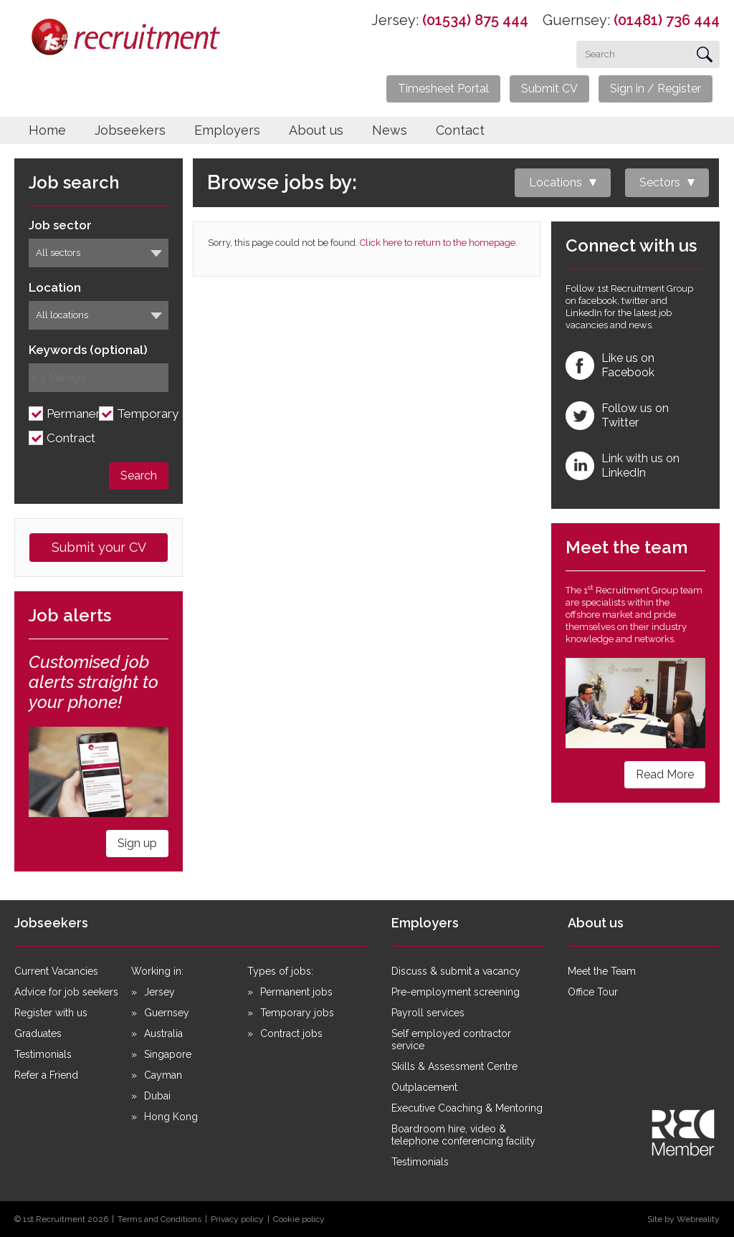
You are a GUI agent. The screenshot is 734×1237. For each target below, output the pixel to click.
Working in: (157, 971)
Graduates (38, 1033)
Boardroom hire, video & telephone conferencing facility (463, 1135)
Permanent (77, 414)
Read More (665, 774)
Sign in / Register (655, 88)
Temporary (147, 414)
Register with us (50, 1012)
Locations (555, 182)
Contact (460, 130)
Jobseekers (130, 130)
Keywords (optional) (88, 350)
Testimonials (43, 1054)
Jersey (159, 992)
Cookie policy (299, 1219)
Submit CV (549, 88)
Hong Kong (171, 1116)
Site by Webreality (683, 1219)
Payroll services (427, 1012)
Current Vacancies (56, 971)
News (389, 130)
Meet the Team (602, 971)
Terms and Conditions (159, 1219)
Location (55, 288)
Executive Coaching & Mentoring (467, 1108)
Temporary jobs (297, 1012)
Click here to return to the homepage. (439, 242)
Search (138, 475)
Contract (71, 438)
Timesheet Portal (443, 88)
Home (47, 130)
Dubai (157, 1096)
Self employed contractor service (451, 1039)
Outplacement (424, 1087)
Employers (227, 130)
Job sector (60, 225)
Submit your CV (99, 547)
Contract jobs (291, 1033)
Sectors (659, 182)
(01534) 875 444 (475, 20)
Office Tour (593, 992)
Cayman (163, 1075)
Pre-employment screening (455, 992)
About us (316, 130)
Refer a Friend (46, 1075)
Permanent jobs (296, 992)
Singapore (167, 1054)
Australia (163, 1033)
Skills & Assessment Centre (454, 1066)
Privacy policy (237, 1219)
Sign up (137, 843)
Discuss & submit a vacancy (455, 971)
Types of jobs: (280, 971)
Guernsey (166, 1012)
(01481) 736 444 (667, 20)
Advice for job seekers (66, 992)
